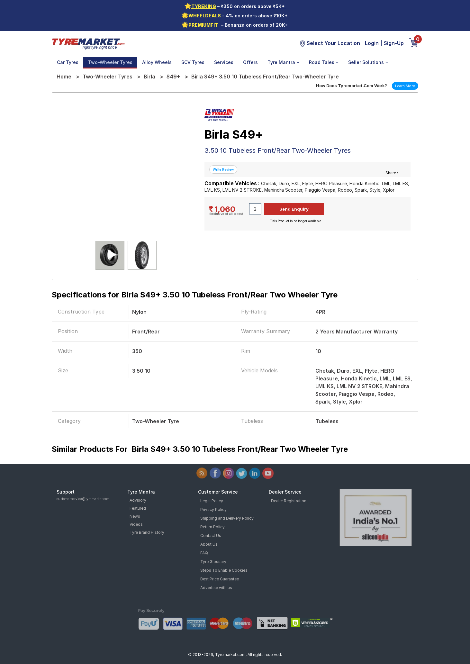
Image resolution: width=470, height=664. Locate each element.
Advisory (138, 500)
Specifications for (195, 294)
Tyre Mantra (283, 62)
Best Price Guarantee (219, 579)
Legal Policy (211, 500)
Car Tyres (67, 62)
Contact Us (210, 535)
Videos (136, 524)
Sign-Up (394, 43)
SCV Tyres (192, 62)
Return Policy (212, 526)
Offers (250, 62)
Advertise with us (216, 587)
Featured (138, 508)
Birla (149, 76)
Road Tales (324, 62)
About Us (209, 544)
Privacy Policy (213, 509)
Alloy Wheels (157, 62)
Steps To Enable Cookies (224, 570)
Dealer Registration (288, 500)
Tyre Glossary (213, 561)
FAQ (204, 552)
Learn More (405, 86)
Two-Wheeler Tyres (110, 62)
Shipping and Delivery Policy (227, 518)
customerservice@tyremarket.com (83, 499)
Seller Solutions (368, 62)
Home (64, 76)
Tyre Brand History (147, 532)
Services (223, 62)
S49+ (173, 76)
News (135, 516)
